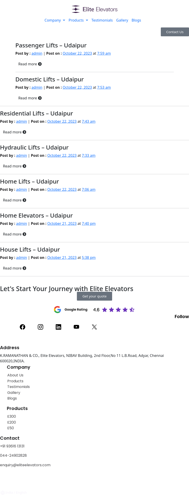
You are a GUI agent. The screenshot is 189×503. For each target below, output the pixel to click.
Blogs (136, 20)
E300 (11, 416)
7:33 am (89, 155)
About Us (15, 375)
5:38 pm (89, 257)
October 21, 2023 (62, 223)
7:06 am (89, 189)
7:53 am (104, 87)
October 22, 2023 (77, 53)
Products (78, 20)
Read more (30, 63)
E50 (10, 428)
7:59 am (104, 53)
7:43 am (89, 121)
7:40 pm (89, 223)
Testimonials (102, 20)
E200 (11, 422)
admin (36, 53)
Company (55, 20)
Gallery (122, 20)
